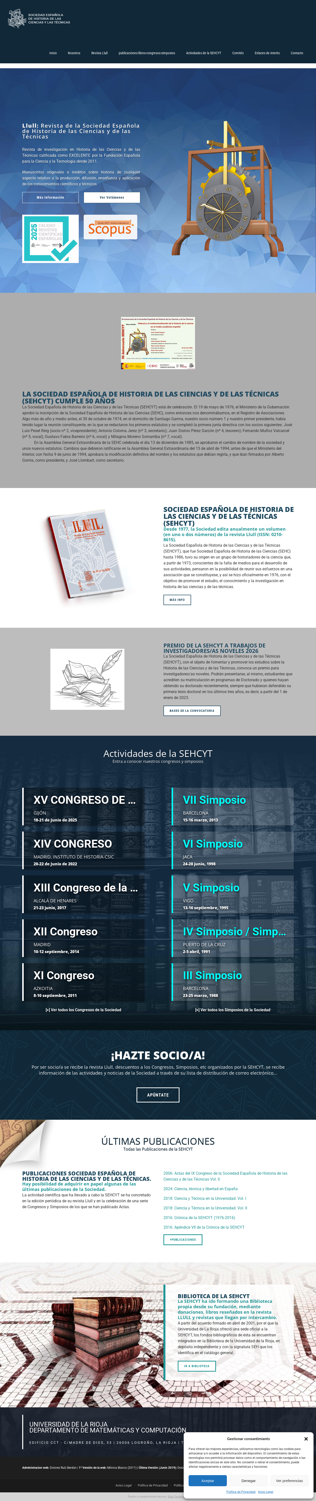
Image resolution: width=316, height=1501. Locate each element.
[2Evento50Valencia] (158, 318)
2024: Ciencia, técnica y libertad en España (200, 1189)
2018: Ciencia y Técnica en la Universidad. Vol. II (205, 1208)
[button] (306, 1438)
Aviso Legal (265, 1492)
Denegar (248, 1481)
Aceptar (207, 1481)
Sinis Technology (178, 1496)
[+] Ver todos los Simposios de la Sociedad (232, 1010)
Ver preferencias (289, 1481)
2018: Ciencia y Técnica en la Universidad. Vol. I (204, 1198)
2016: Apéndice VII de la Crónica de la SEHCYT (204, 1227)
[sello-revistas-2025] (50, 216)
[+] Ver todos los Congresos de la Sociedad (83, 1010)
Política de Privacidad (241, 1492)
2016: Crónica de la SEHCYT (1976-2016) (199, 1217)
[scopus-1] (110, 216)
